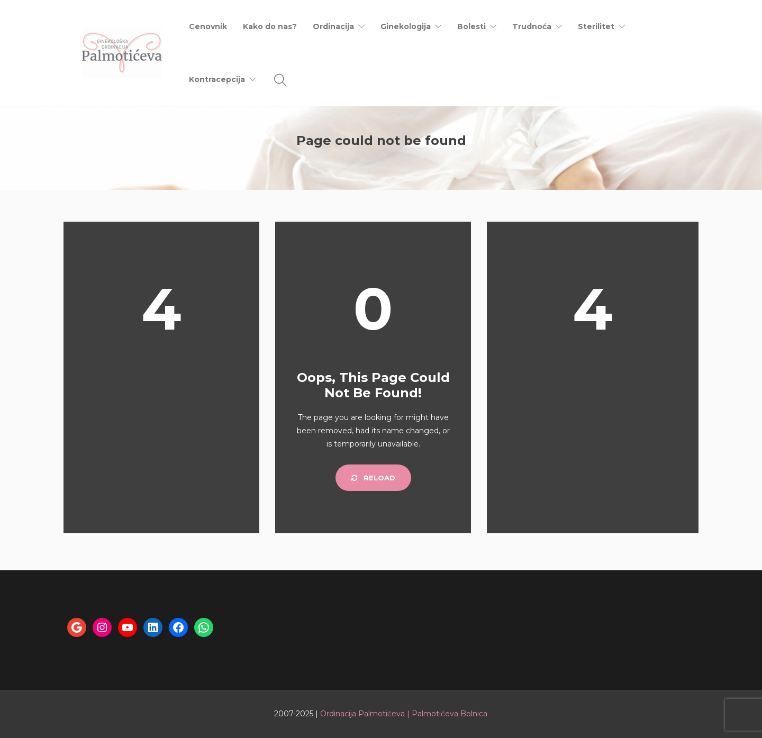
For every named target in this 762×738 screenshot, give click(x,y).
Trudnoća (531, 26)
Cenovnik (208, 26)
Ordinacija (333, 26)
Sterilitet (596, 26)
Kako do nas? (270, 26)
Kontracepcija (217, 79)
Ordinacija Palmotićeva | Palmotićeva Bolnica (403, 713)
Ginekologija (405, 26)
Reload (373, 477)
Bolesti (471, 26)
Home (634, 157)
